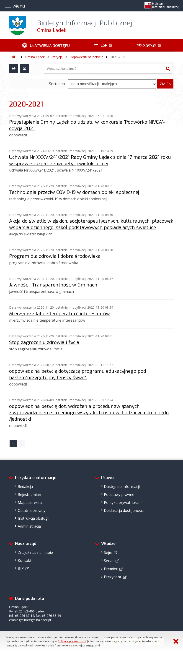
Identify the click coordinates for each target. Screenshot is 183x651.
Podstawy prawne (119, 494)
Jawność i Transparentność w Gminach (53, 285)
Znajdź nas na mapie (35, 552)
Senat (109, 560)
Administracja (29, 526)
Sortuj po (57, 83)
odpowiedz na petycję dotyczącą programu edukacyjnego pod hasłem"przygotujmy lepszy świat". (77, 374)
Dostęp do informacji (122, 486)
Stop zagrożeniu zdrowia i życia (44, 342)
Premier (111, 568)
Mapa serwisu (30, 502)
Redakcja (25, 486)
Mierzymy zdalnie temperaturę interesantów (59, 313)
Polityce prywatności (72, 641)
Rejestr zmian (29, 494)
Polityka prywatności (121, 502)
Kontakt (24, 560)
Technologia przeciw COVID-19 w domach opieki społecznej (74, 192)
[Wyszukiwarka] (104, 68)
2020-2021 (118, 57)
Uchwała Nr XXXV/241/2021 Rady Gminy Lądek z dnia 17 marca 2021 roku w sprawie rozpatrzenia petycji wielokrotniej (90, 160)
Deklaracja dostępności (124, 510)
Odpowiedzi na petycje (86, 57)
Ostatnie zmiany (31, 510)
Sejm (108, 552)
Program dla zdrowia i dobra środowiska (55, 256)
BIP (21, 568)
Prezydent (112, 576)
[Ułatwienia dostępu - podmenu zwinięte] (46, 45)
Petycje (57, 57)
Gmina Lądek (35, 57)
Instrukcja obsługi (33, 518)
